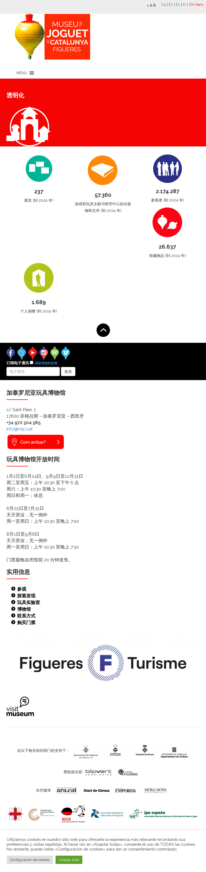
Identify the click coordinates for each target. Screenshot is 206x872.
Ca (163, 4)
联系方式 (26, 616)
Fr (184, 4)
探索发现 (26, 595)
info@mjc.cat (19, 429)
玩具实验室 (28, 602)
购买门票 (26, 622)
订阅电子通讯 (31, 363)
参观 (21, 589)
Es (178, 4)
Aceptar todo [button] (69, 860)
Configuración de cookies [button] (30, 860)
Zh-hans (196, 4)
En (171, 4)
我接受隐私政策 (46, 363)
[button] (21, 73)
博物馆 (24, 609)
